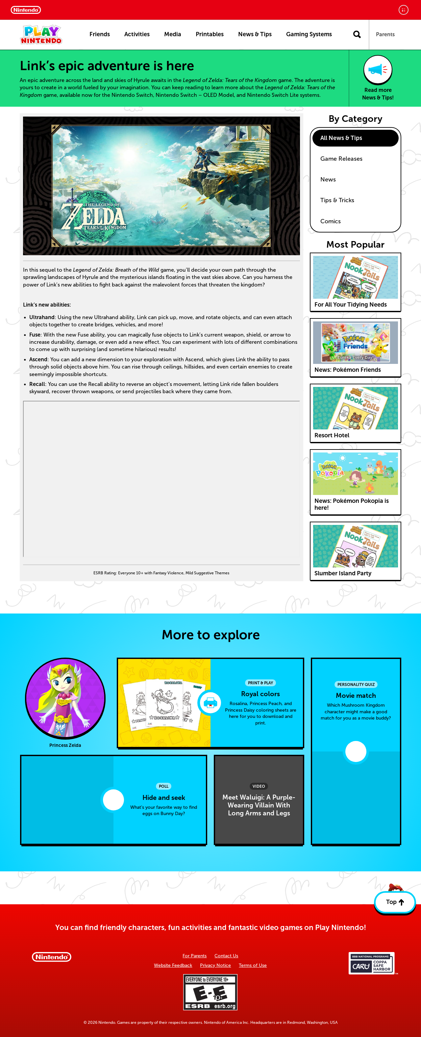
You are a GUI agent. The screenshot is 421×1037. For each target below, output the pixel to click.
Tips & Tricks (337, 200)
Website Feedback (173, 965)
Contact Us (226, 955)
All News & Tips (341, 138)
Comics (330, 221)
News (328, 179)
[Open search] (357, 34)
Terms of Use (253, 965)
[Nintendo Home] (26, 10)
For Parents (195, 955)
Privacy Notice (215, 965)
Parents (385, 34)
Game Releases (341, 158)
